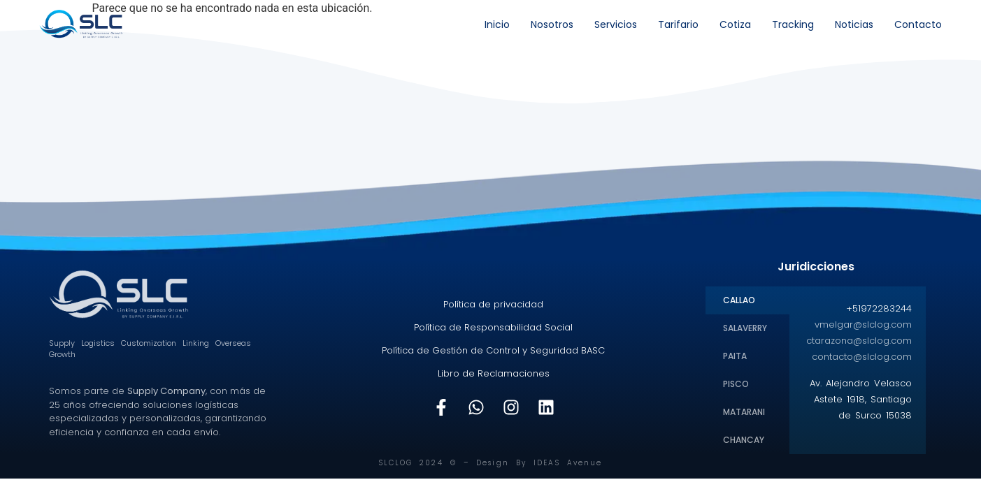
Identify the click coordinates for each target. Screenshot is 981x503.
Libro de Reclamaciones (494, 373)
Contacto (918, 24)
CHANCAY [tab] (743, 440)
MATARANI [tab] (744, 412)
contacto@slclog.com (862, 356)
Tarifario (678, 24)
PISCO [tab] (736, 384)
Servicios (615, 24)
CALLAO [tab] (739, 300)
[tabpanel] (857, 366)
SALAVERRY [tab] (745, 328)
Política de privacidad (493, 304)
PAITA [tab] (735, 356)
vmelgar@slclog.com (863, 324)
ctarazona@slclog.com (859, 340)
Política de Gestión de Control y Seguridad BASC (493, 350)
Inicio (497, 24)
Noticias (854, 24)
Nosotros (552, 24)
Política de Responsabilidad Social (493, 327)
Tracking (793, 24)
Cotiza (735, 24)
